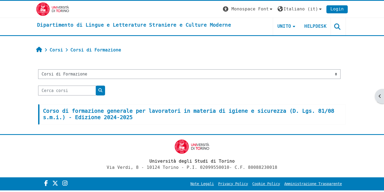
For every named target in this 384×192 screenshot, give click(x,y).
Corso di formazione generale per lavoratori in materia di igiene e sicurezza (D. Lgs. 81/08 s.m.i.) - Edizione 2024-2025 (188, 114)
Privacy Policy (233, 184)
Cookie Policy (266, 184)
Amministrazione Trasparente (313, 184)
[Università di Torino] (52, 9)
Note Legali (202, 184)
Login (337, 9)
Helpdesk (315, 26)
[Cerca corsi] (67, 90)
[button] (248, 9)
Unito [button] (284, 26)
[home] (134, 25)
